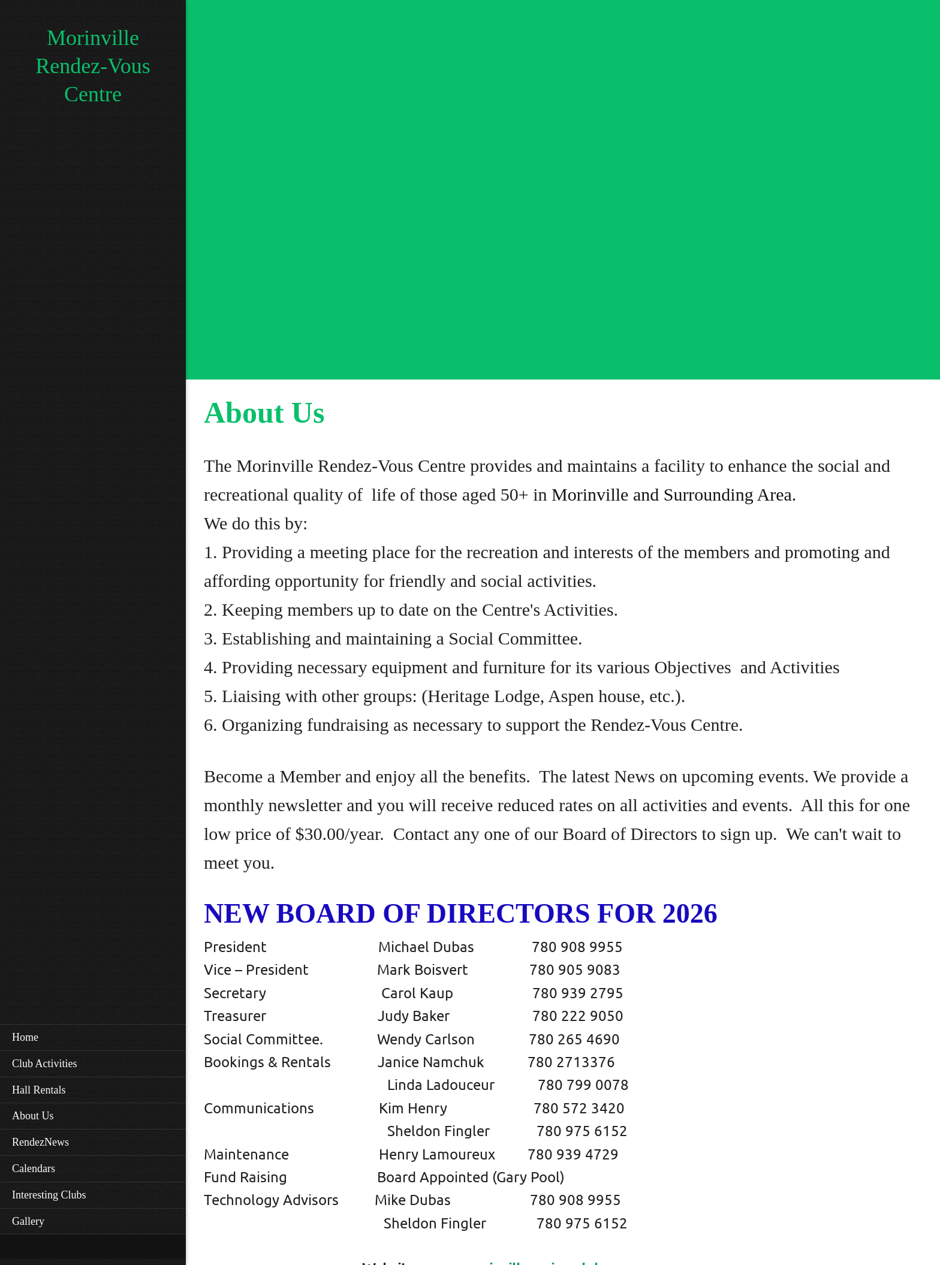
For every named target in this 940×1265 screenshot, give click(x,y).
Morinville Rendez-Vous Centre (92, 66)
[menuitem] (93, 1037)
